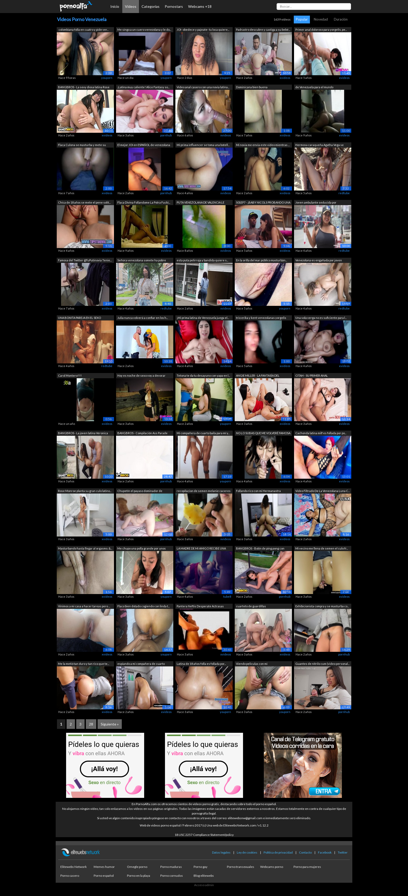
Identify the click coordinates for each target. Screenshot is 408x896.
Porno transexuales (240, 867)
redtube (344, 193)
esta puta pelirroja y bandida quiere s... (202, 260)
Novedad (321, 19)
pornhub (166, 135)
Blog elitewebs (204, 876)
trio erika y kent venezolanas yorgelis (261, 317)
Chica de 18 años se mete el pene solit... (84, 202)
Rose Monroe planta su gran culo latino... (84, 491)
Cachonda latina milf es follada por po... (320, 433)
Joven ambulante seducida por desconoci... (315, 203)
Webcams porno (271, 867)
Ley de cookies (247, 852)
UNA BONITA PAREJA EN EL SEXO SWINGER (79, 318)
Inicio (114, 6)
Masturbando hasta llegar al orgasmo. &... (85, 548)
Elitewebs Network (73, 867)
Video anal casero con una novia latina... (203, 87)
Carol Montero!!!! (70, 375)
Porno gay (200, 867)
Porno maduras (171, 867)
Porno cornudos (171, 876)
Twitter (343, 852)
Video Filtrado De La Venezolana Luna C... (322, 491)
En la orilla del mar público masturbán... (261, 260)
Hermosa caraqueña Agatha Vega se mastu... (319, 145)
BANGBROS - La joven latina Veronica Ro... (83, 433)
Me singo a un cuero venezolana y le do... (144, 29)
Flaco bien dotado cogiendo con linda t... (143, 606)
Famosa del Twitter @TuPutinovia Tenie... (85, 260)
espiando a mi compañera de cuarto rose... (141, 664)
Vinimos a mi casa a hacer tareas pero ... (84, 606)
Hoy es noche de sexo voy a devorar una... (141, 376)
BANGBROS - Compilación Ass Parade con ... (142, 433)
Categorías (151, 6)
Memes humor (104, 867)
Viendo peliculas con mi (252, 663)
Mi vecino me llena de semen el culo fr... (321, 548)
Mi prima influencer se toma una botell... (203, 145)
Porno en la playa (138, 876)
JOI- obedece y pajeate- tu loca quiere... (203, 29)
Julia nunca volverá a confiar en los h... (142, 317)
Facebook (325, 852)
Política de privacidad (278, 852)
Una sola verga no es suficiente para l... (321, 317)
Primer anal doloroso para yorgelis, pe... (321, 29)
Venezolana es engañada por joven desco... (318, 260)
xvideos (285, 77)
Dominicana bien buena (251, 87)
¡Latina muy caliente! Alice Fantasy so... (143, 87)
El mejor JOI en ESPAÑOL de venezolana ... (143, 145)
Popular (302, 19)
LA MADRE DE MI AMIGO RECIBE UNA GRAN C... (201, 549)
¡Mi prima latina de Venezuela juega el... (203, 317)
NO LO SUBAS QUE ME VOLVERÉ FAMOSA (263, 433)
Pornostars (174, 6)
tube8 (227, 596)
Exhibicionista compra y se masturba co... (322, 606)
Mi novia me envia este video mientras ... (263, 145)
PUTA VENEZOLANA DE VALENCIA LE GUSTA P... (200, 203)
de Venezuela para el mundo (314, 87)
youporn (106, 77)
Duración (341, 19)
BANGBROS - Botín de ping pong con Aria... (260, 549)
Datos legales (221, 852)
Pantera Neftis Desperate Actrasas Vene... (200, 606)
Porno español (104, 876)
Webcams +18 (200, 6)
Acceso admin (204, 885)
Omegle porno (137, 867)
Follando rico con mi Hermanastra (258, 491)
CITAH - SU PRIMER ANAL (311, 375)
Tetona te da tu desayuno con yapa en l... (203, 375)
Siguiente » (110, 724)
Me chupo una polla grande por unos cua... (141, 549)
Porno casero (69, 876)
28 (91, 724)
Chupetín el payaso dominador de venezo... (139, 491)
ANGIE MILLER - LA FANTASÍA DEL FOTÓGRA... (257, 376)
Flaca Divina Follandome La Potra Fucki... (143, 202)
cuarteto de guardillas (251, 606)
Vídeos (130, 6)
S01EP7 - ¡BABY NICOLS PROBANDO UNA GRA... (263, 203)
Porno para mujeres (307, 867)
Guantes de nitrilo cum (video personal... (322, 663)
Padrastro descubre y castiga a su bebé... (263, 29)
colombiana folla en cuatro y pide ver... (83, 29)
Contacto (305, 852)
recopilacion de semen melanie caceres (204, 491)
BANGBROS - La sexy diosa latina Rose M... (84, 87)
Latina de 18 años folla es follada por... (201, 663)
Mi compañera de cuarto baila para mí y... (203, 433)
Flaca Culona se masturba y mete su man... (82, 145)
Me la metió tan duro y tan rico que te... (83, 663)
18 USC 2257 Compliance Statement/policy (204, 835)
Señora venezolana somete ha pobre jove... (141, 260)
